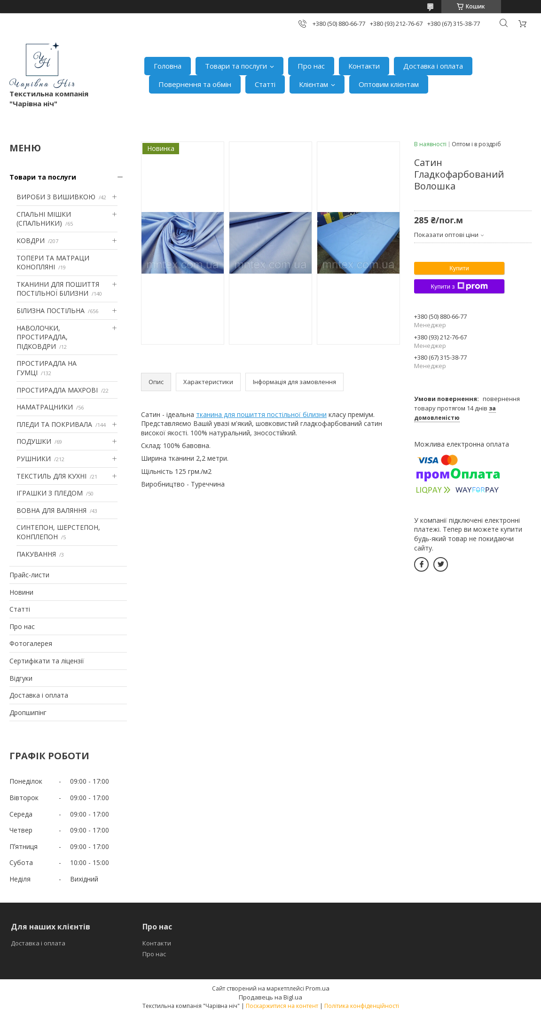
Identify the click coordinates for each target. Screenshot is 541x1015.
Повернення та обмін (194, 84)
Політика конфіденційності (361, 1006)
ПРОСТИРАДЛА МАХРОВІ (57, 390)
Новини (21, 592)
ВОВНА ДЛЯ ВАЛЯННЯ (51, 510)
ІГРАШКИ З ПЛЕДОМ (49, 492)
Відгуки (20, 678)
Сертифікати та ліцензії (46, 660)
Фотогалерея (30, 643)
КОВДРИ (30, 240)
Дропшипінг (28, 712)
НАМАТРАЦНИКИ (44, 406)
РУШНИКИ (33, 458)
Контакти (364, 66)
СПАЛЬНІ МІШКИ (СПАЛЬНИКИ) (43, 219)
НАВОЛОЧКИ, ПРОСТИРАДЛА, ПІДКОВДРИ (42, 337)
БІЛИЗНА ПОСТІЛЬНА (50, 310)
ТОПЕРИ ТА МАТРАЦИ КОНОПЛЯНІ (52, 262)
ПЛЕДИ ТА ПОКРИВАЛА (54, 424)
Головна (167, 66)
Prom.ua (317, 988)
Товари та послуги (236, 66)
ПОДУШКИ (33, 441)
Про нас (311, 66)
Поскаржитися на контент (282, 1006)
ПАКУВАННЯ (36, 554)
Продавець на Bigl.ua (270, 997)
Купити (459, 268)
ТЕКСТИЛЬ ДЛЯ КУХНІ (51, 476)
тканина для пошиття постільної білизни (261, 414)
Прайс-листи (29, 574)
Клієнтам (313, 84)
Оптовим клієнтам (389, 84)
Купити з (459, 286)
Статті (265, 84)
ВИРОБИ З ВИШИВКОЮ (55, 196)
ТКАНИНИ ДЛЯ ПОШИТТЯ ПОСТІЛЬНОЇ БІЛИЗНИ (57, 289)
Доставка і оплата (433, 66)
